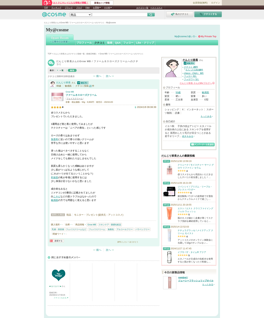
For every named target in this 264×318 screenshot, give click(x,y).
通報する (57, 240)
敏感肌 (54, 200)
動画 (109, 42)
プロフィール (84, 42)
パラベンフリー (142, 229)
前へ (98, 76)
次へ (108, 76)
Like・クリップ (145, 42)
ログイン (215, 2)
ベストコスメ (156, 8)
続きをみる (187, 136)
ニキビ (56, 196)
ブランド (69, 7)
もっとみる (206, 116)
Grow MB (70, 92)
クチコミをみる (60, 298)
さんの (197, 83)
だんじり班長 (63, 82)
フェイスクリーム (75, 98)
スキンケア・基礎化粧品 (110, 224)
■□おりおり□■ (55, 286)
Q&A (87, 7)
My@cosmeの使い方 (185, 36)
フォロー (128, 42)
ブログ (79, 7)
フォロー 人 (190, 76)
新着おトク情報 (102, 3)
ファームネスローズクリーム (81, 95)
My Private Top (208, 36)
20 (90, 86)
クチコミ (99, 42)
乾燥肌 (54, 177)
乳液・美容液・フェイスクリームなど (69, 229)
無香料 (54, 139)
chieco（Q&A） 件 (194, 73)
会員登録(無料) (200, 2)
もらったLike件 (194, 70)
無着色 (111, 229)
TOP (46, 7)
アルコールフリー (125, 229)
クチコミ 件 (191, 67)
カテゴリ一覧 (142, 8)
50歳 (178, 92)
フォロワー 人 (191, 79)
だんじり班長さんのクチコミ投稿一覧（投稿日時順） (76, 54)
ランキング (56, 7)
